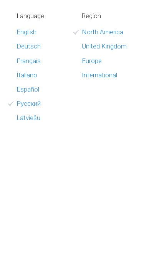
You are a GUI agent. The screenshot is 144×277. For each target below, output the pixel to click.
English (26, 32)
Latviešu (28, 118)
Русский (29, 103)
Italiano (27, 75)
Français (29, 61)
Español (28, 89)
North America (102, 32)
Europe (92, 61)
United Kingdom (104, 46)
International (99, 75)
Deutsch (29, 46)
